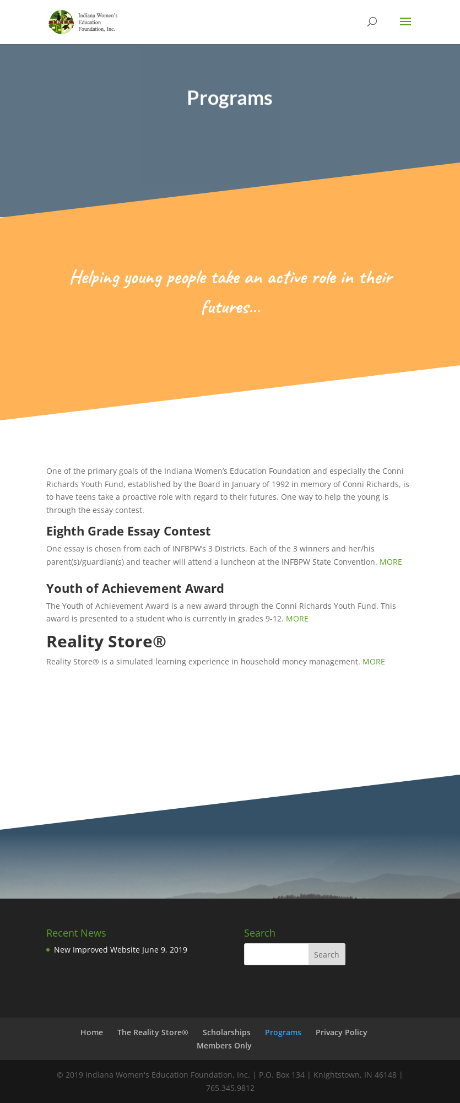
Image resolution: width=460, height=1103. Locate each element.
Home (91, 1032)
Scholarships (227, 1032)
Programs (283, 1032)
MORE (393, 561)
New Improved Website (97, 949)
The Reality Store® (152, 1032)
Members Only (224, 1045)
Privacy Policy (341, 1032)
